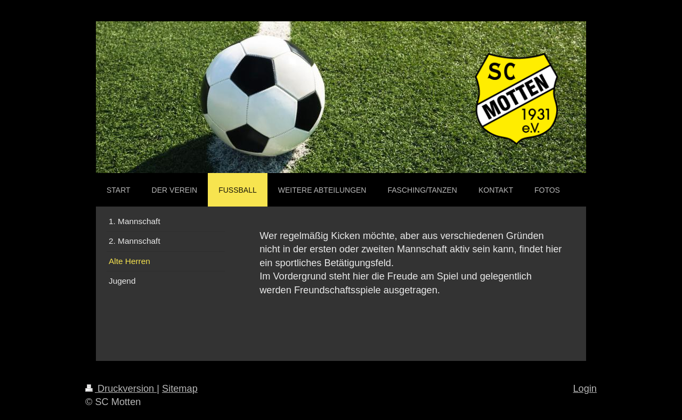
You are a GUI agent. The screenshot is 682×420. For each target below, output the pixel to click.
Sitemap (180, 388)
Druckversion (121, 388)
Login (585, 388)
